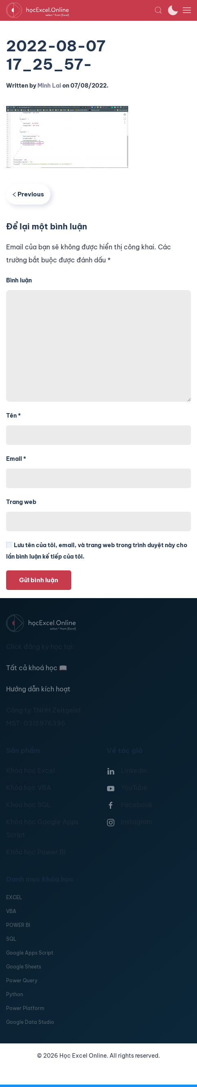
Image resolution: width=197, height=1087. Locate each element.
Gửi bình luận (38, 580)
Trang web (21, 502)
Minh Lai (49, 85)
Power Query (21, 980)
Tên (13, 415)
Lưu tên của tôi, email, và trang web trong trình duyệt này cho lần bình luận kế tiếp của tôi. (96, 550)
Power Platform (25, 1008)
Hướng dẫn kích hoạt (38, 689)
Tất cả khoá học (36, 668)
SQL (11, 939)
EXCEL (14, 897)
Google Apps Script (29, 953)
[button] (158, 10)
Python (14, 994)
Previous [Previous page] (28, 194)
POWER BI (18, 925)
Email (16, 458)
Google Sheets (23, 967)
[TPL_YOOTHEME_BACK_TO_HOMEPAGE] (80, 10)
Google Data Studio (30, 1022)
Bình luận (19, 280)
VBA (11, 911)
